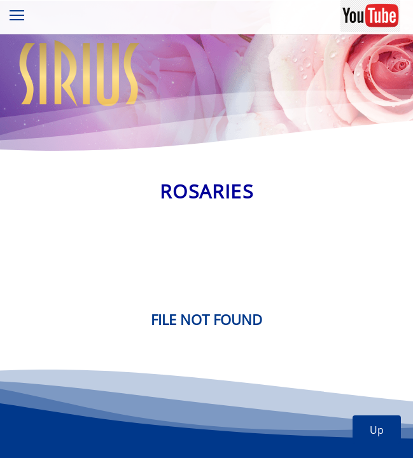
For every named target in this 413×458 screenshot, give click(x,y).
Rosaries (206, 191)
